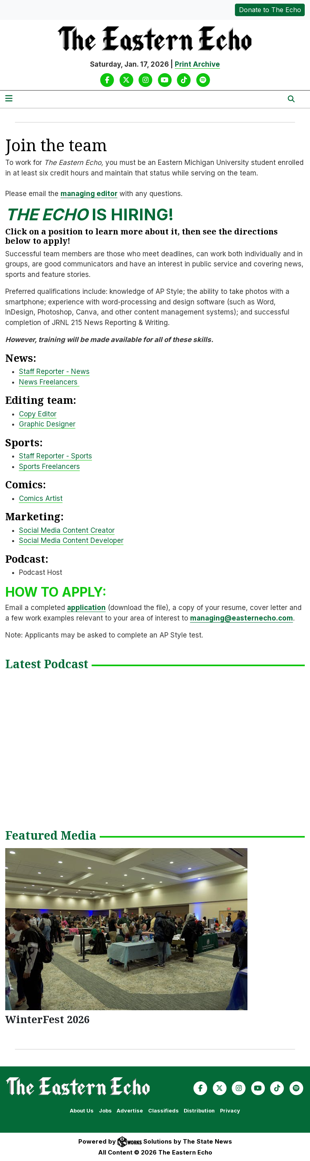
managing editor (89, 194)
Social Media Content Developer (71, 540)
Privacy (230, 1111)
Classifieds (163, 1111)
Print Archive (197, 64)
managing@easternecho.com (241, 618)
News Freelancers (49, 382)
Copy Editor (38, 414)
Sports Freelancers (49, 466)
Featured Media (50, 836)
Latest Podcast (46, 664)
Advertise (130, 1111)
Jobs (105, 1111)
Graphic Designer (47, 424)
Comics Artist (41, 498)
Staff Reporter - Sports (55, 456)
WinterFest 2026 (47, 1019)
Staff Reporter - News (54, 371)
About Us (82, 1111)
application (86, 608)
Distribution (199, 1111)
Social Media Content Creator (67, 530)
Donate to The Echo (270, 10)
